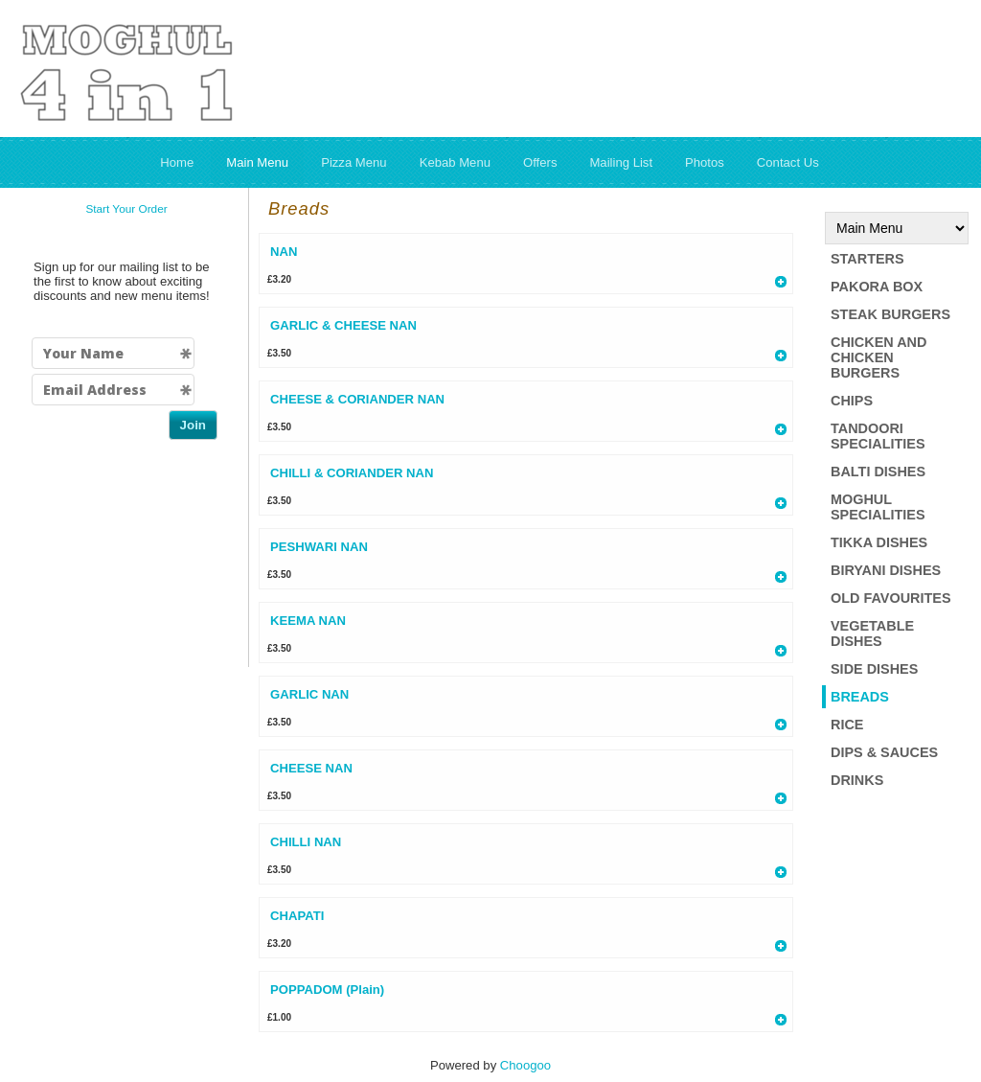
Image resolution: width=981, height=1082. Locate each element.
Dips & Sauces (884, 752)
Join (193, 425)
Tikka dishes (879, 542)
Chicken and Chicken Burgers (878, 357)
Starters (867, 258)
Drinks (857, 780)
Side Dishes (874, 669)
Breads (860, 696)
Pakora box (877, 286)
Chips (852, 400)
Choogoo (525, 1065)
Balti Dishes (878, 471)
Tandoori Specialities (878, 436)
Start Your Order (126, 209)
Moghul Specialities (878, 507)
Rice (847, 724)
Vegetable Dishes (872, 633)
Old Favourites (891, 598)
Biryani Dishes (886, 570)
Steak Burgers (890, 314)
